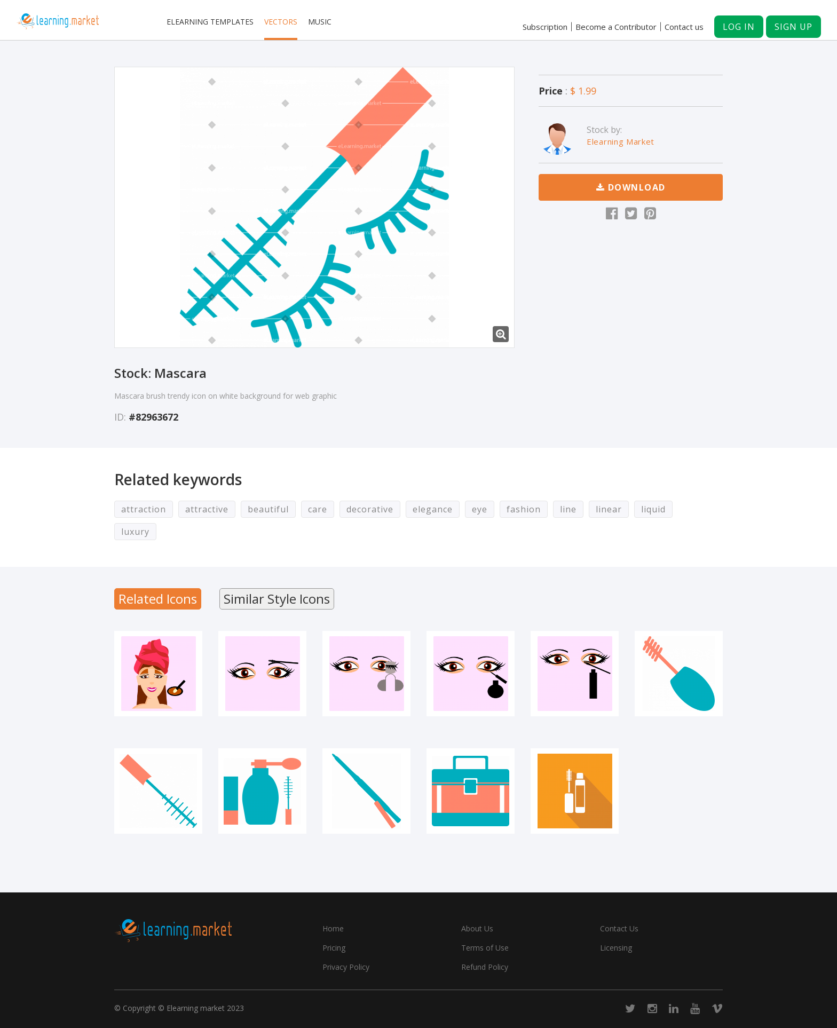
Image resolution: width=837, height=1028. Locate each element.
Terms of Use (485, 948)
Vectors (280, 22)
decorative (369, 509)
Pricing (333, 948)
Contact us (684, 26)
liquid (653, 509)
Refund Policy (484, 967)
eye (479, 509)
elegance (433, 509)
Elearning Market (620, 141)
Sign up (793, 27)
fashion (524, 509)
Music (319, 22)
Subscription (545, 26)
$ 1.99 (583, 90)
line (568, 509)
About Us (477, 928)
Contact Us (619, 928)
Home (333, 928)
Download (631, 187)
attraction (143, 509)
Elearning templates (210, 22)
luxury (135, 531)
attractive (206, 509)
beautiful (268, 509)
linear (609, 509)
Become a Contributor (616, 26)
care (317, 509)
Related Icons (158, 598)
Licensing (616, 948)
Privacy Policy (345, 967)
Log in (739, 27)
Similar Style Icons (277, 598)
